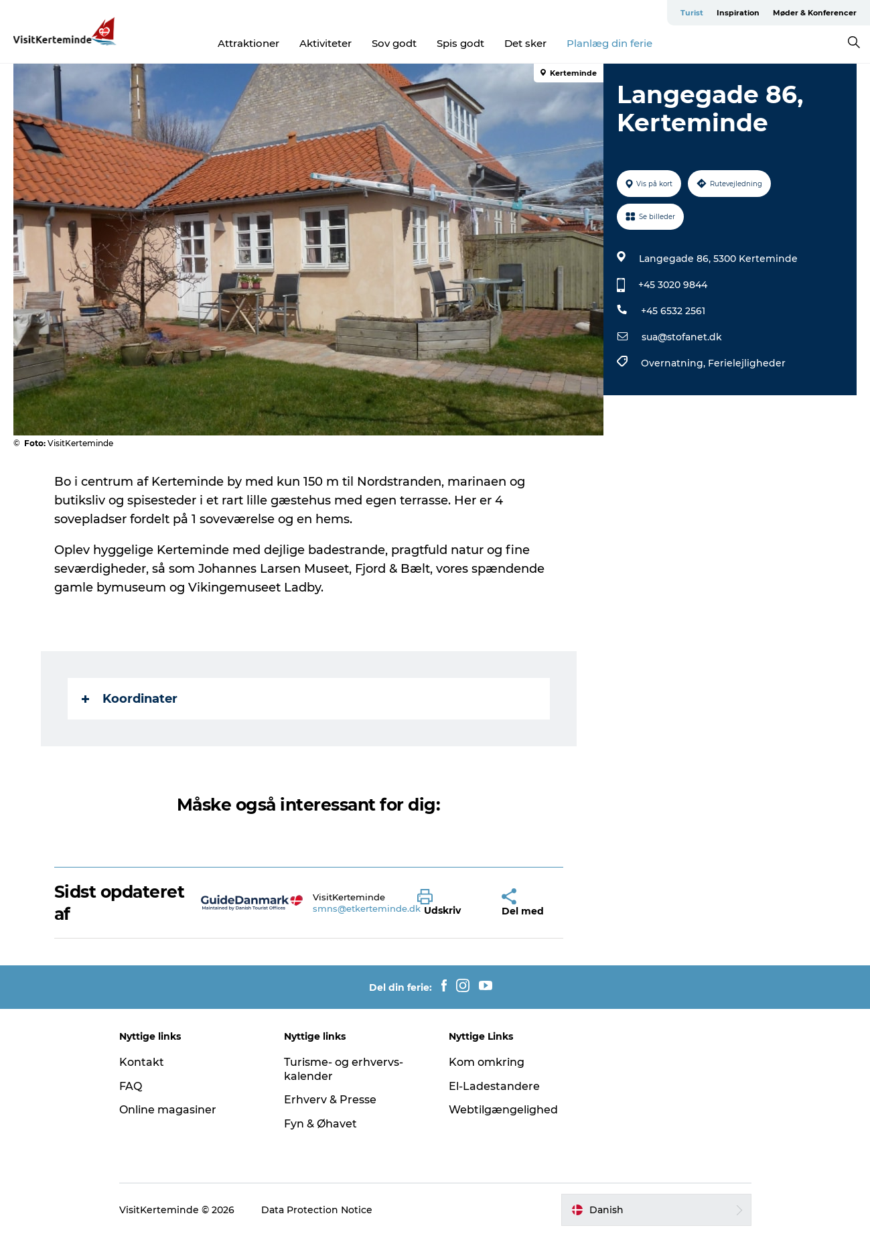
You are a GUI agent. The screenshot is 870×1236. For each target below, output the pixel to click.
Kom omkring (486, 1062)
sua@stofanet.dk (682, 337)
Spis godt (460, 43)
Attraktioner (248, 43)
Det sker (525, 43)
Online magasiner (167, 1109)
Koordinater (129, 698)
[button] (449, 903)
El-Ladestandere (494, 1086)
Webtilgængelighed (503, 1109)
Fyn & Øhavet (320, 1123)
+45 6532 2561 (673, 311)
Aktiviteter (325, 43)
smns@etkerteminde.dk (367, 908)
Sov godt (394, 43)
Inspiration (738, 12)
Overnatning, (674, 363)
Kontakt (141, 1062)
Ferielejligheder (747, 363)
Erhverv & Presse (330, 1099)
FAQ (130, 1086)
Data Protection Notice (316, 1210)
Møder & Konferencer (815, 12)
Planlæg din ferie (609, 43)
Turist (691, 12)
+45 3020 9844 (672, 285)
